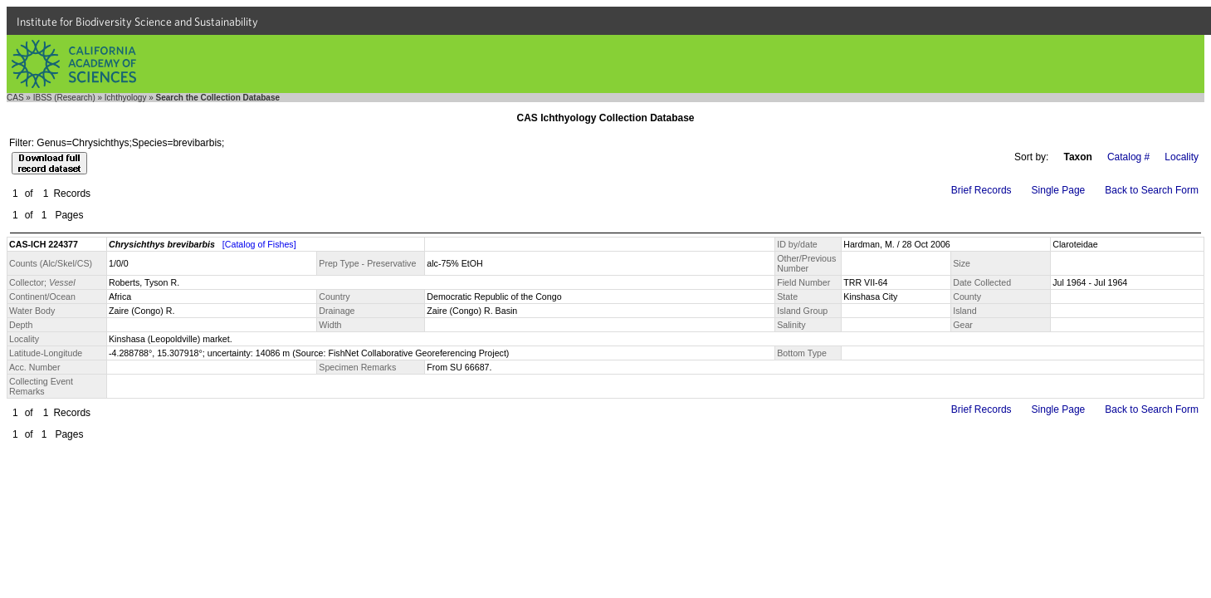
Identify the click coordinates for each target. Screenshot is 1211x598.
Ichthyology (126, 97)
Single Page (1059, 190)
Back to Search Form (1152, 190)
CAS (15, 97)
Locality (1182, 157)
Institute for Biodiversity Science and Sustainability (137, 21)
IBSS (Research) (64, 97)
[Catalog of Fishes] (259, 244)
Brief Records (981, 190)
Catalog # (1128, 157)
